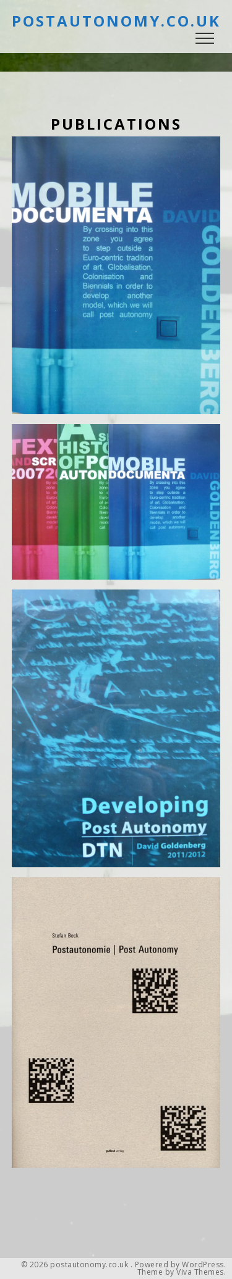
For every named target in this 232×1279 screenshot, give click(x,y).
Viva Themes (200, 1272)
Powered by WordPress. (180, 1265)
